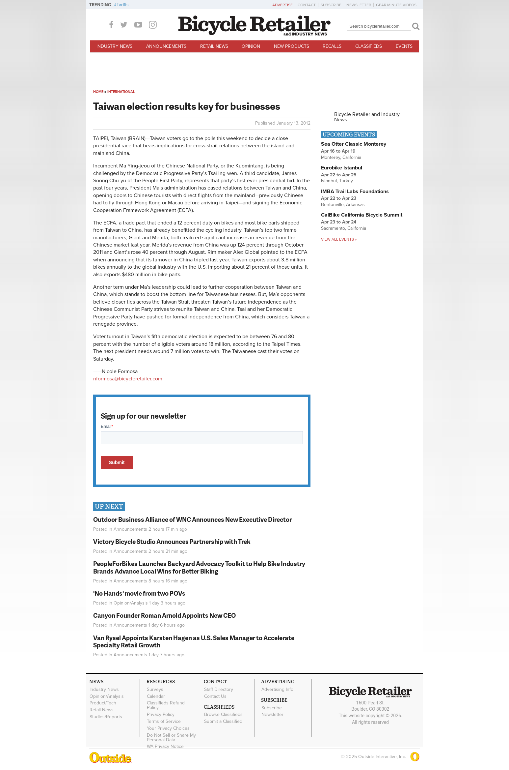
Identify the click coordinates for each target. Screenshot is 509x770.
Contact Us (215, 696)
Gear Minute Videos (396, 5)
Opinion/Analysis (131, 603)
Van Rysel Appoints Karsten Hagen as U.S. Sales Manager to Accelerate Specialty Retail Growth (193, 641)
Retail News (214, 46)
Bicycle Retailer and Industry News (367, 117)
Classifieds (368, 46)
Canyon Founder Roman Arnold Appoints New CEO (164, 615)
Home (98, 92)
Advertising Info (277, 689)
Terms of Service (164, 721)
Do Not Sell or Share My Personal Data (171, 737)
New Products (291, 46)
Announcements (166, 46)
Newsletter (358, 5)
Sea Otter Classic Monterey (353, 144)
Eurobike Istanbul (341, 167)
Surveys (155, 689)
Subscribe (331, 5)
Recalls (332, 46)
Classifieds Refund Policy (166, 705)
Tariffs (123, 5)
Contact (307, 5)
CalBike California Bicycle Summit (361, 215)
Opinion (251, 46)
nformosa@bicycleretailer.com (127, 378)
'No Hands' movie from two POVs (139, 593)
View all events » (339, 239)
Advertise (282, 5)
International (121, 92)
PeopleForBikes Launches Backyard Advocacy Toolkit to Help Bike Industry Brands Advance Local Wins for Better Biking (199, 567)
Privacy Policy (160, 714)
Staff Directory (218, 689)
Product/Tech (103, 703)
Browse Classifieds (223, 714)
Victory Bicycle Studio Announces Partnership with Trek (172, 541)
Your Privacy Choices (168, 728)
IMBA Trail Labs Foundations (355, 191)
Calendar (156, 696)
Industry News (114, 46)
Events (404, 46)
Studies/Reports (106, 717)
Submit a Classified (223, 721)
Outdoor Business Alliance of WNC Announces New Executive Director (192, 519)
